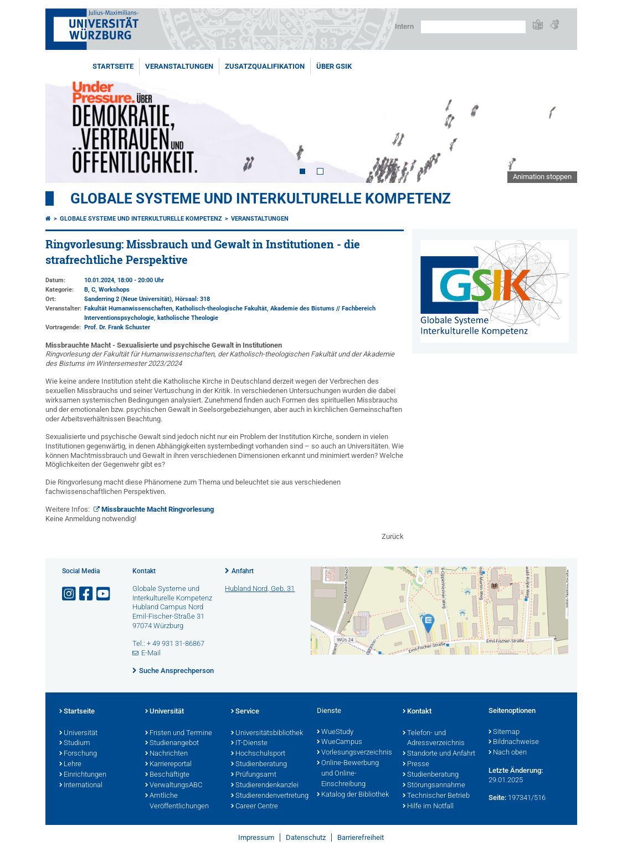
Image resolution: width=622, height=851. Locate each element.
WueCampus (339, 742)
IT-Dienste (249, 743)
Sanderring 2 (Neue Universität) (128, 299)
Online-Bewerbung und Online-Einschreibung (348, 773)
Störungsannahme (434, 786)
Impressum (256, 837)
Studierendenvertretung (268, 796)
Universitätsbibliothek (267, 733)
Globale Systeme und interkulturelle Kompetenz (141, 218)
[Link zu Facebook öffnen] (87, 594)
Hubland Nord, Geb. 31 (260, 588)
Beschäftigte (167, 775)
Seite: (497, 797)
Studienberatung (259, 765)
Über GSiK (334, 66)
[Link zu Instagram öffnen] (70, 594)
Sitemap (504, 732)
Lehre (70, 765)
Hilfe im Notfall (428, 807)
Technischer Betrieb (436, 796)
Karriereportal (168, 765)
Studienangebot (172, 743)
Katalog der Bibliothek (353, 795)
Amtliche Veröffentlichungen (177, 801)
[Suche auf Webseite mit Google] (473, 27)
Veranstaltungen (179, 66)
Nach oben (508, 753)
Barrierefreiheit (360, 837)
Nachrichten (166, 754)
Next (558, 120)
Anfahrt (243, 571)
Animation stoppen (542, 176)
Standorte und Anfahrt (439, 754)
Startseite (112, 66)
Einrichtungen (82, 775)
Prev (65, 120)
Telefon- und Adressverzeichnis (434, 738)
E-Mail (151, 653)
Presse (416, 765)
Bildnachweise (514, 742)
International (80, 786)
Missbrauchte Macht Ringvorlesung (157, 509)
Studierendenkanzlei (265, 786)
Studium (74, 743)
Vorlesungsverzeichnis (354, 753)
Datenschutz (306, 837)
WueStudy (335, 732)
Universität (78, 733)
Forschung (78, 754)
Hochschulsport (258, 754)
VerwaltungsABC (173, 786)
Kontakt (417, 712)
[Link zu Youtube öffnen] (104, 594)
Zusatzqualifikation (265, 66)
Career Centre (254, 807)
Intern (404, 26)
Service (245, 712)
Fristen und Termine (178, 733)
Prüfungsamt (253, 775)
